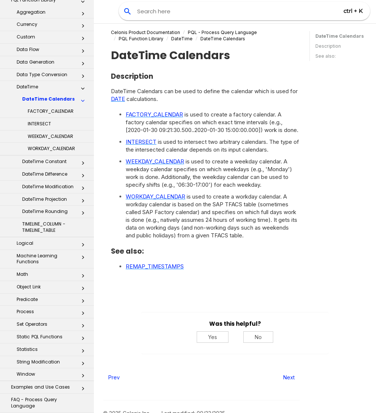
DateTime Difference (55, 82)
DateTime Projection (55, 107)
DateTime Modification (55, 95)
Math (53, 182)
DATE (118, 98)
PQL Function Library (141, 38)
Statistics (53, 258)
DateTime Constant (55, 70)
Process (53, 220)
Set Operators (53, 232)
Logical (53, 151)
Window (53, 282)
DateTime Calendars (55, 7)
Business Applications (47, 388)
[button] (83, 9)
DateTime (182, 38)
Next (289, 377)
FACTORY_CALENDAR (51, 18)
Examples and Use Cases (50, 295)
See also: (325, 56)
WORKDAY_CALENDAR (51, 55)
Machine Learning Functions (53, 165)
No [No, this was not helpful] (258, 337)
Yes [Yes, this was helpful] (212, 337)
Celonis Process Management (47, 372)
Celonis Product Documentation (145, 32)
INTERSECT (39, 30)
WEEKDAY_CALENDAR (50, 43)
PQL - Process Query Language (222, 32)
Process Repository (47, 403)
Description (328, 46)
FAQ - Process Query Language (34, 309)
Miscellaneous (50, 327)
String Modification (53, 270)
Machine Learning (47, 341)
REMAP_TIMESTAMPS (155, 266)
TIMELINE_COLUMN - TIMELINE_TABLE (43, 134)
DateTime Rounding (55, 120)
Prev (114, 377)
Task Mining (47, 357)
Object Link (53, 195)
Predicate (53, 208)
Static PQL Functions (53, 245)
